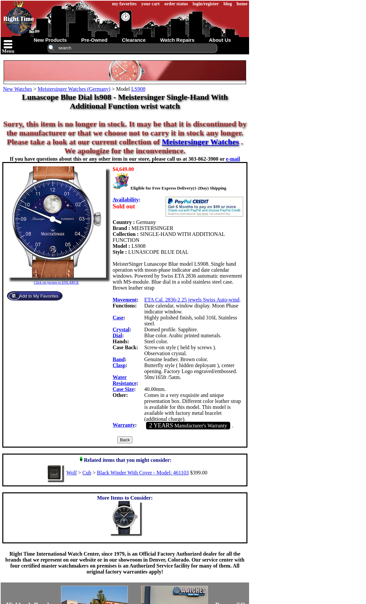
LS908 (138, 89)
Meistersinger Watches (200, 141)
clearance (134, 40)
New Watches (17, 89)
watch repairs (177, 40)
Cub (86, 472)
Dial (117, 335)
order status (176, 3)
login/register (206, 3)
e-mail (233, 159)
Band (119, 359)
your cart (150, 3)
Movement (125, 299)
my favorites (124, 3)
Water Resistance (124, 380)
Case (118, 317)
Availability (126, 199)
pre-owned (94, 40)
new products (50, 40)
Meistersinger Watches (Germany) (74, 89)
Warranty (124, 425)
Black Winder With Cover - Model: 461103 (143, 472)
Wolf (71, 472)
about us (220, 40)
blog (228, 3)
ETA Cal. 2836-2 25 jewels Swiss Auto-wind (191, 299)
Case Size (123, 389)
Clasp (119, 365)
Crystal (121, 329)
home (241, 3)
